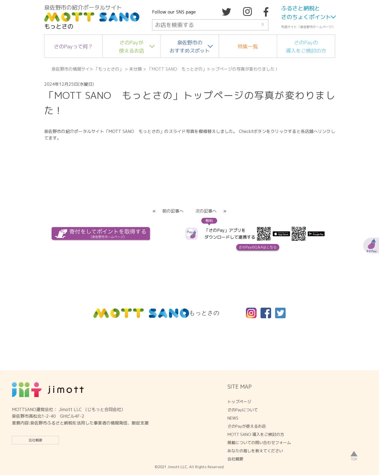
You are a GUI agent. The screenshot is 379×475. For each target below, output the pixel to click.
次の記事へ (206, 211)
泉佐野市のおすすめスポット (190, 46)
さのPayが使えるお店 (131, 46)
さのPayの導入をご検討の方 (306, 46)
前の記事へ (173, 211)
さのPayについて (242, 410)
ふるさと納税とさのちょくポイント (306, 12)
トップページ (239, 401)
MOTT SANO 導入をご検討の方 (255, 434)
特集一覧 (248, 46)
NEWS (232, 418)
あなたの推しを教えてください (255, 451)
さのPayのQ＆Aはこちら (258, 247)
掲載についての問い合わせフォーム (259, 442)
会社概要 (35, 440)
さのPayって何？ (73, 46)
